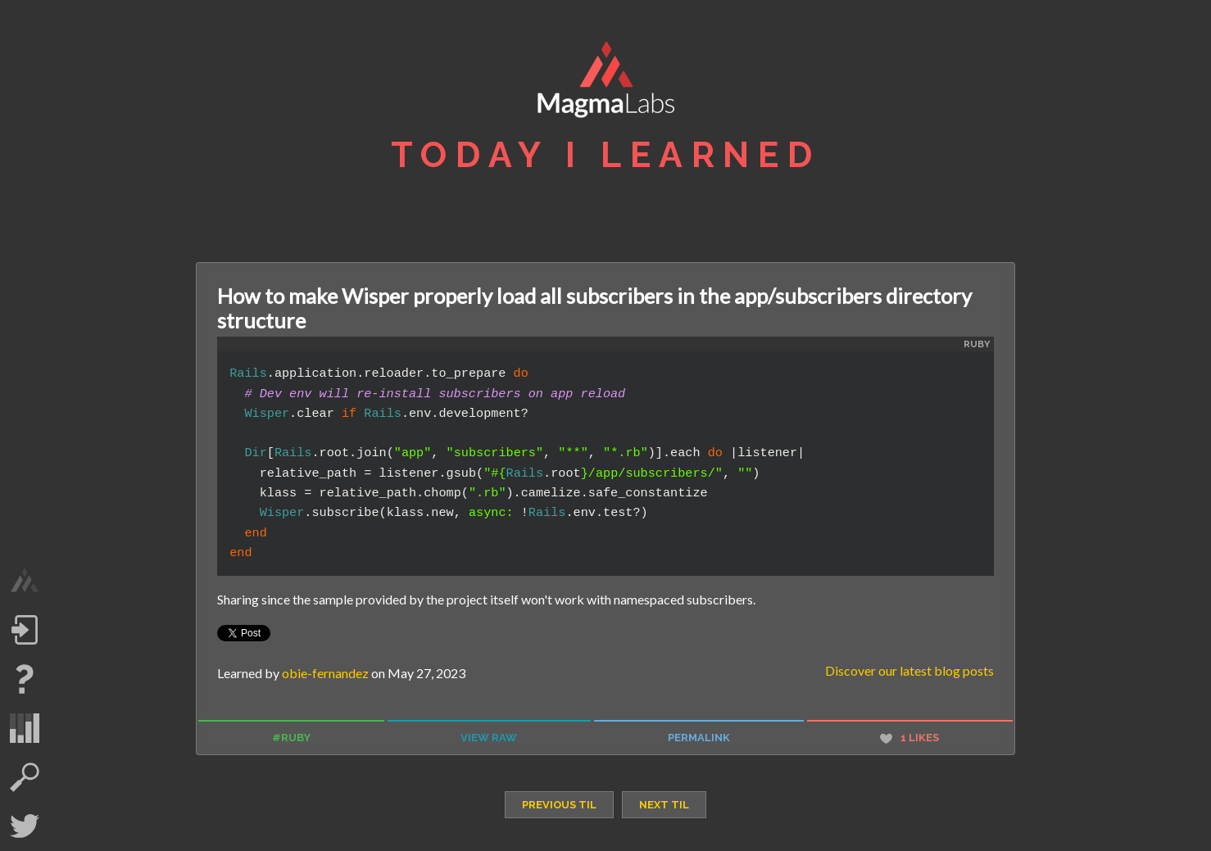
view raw (488, 737)
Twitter (24, 826)
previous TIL (559, 805)
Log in (24, 629)
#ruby (291, 737)
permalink (699, 737)
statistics (24, 728)
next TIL (664, 805)
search (24, 777)
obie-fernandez (325, 673)
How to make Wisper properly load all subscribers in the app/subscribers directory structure (594, 308)
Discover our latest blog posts (909, 670)
